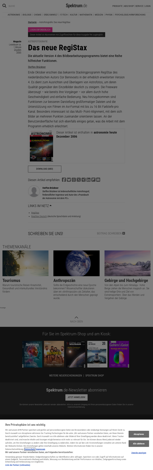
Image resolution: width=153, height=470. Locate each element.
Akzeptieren (139, 436)
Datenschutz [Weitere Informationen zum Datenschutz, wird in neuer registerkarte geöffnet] (30, 451)
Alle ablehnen (138, 445)
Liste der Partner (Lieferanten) (17, 467)
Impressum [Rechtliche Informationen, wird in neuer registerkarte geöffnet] (40, 451)
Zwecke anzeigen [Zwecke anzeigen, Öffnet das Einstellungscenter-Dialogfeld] (138, 455)
